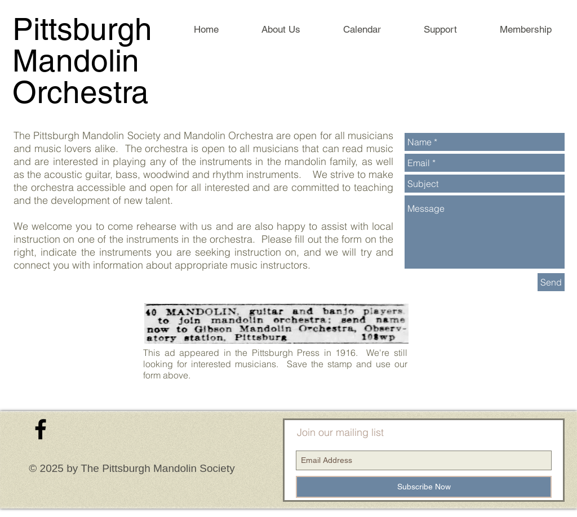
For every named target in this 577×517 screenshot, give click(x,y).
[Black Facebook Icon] (40, 429)
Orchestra (80, 92)
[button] (268, 29)
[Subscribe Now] (424, 487)
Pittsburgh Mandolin (82, 44)
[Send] (551, 282)
